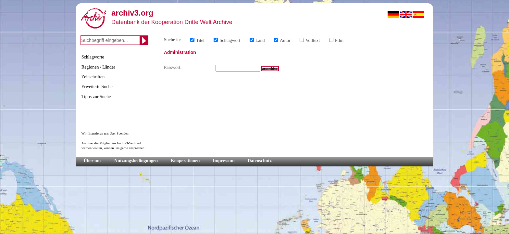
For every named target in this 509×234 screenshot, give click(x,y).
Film (339, 40)
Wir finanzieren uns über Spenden (105, 133)
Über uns (93, 160)
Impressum (223, 160)
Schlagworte (92, 57)
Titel (200, 40)
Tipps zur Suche (96, 96)
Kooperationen (185, 160)
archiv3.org (132, 12)
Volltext (312, 40)
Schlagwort (229, 40)
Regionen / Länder (98, 67)
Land (260, 40)
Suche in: (172, 39)
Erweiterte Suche (97, 86)
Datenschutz (260, 160)
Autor (285, 40)
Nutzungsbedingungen (136, 160)
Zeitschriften (93, 76)
